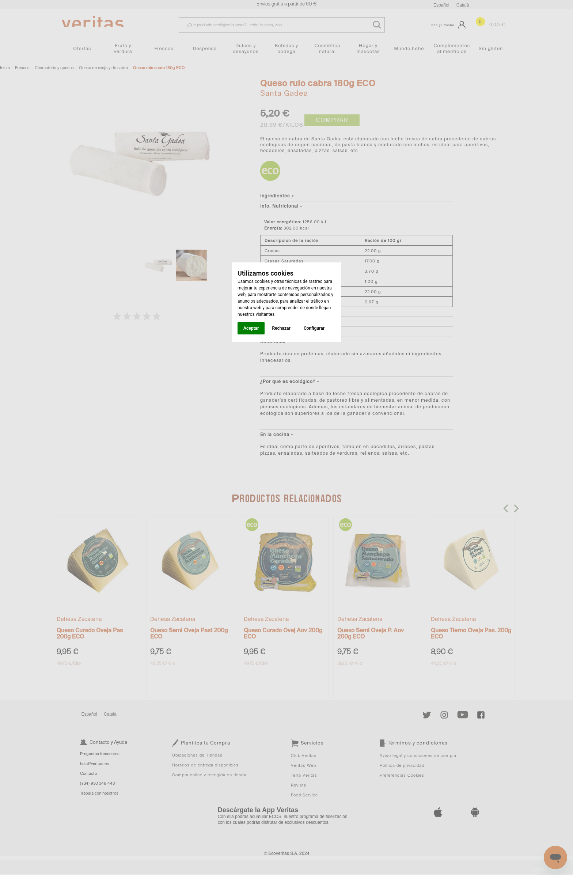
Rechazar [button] (281, 328)
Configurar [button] (314, 328)
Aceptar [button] (251, 328)
